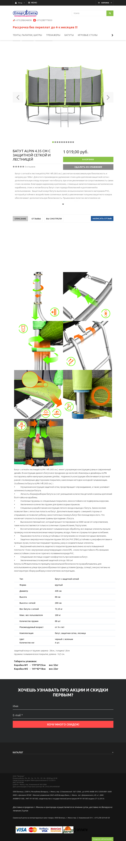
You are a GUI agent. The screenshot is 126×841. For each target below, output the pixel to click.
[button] (18, 106)
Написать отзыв (102, 229)
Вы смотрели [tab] (54, 229)
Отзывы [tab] (36, 229)
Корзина (105, 3)
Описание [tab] (20, 229)
